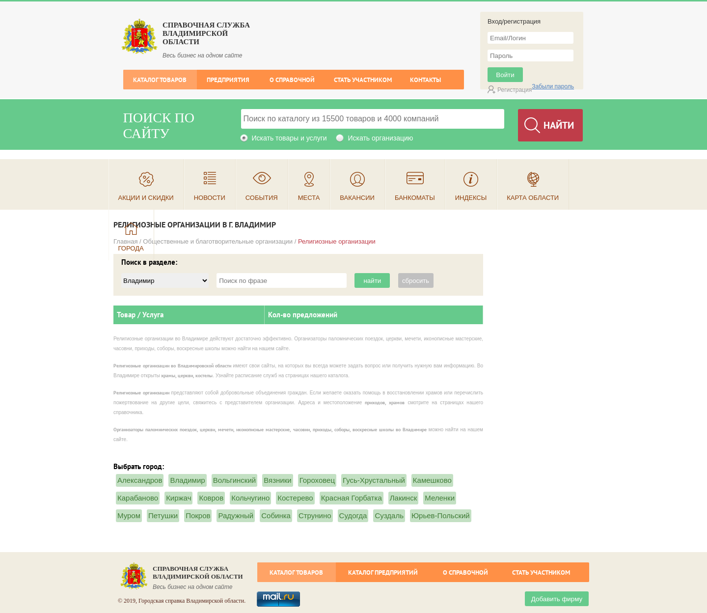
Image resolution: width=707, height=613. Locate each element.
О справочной (292, 80)
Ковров (211, 498)
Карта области (533, 197)
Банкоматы (415, 197)
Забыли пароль (553, 86)
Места (309, 197)
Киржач (178, 498)
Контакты (425, 80)
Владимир (187, 480)
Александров (139, 480)
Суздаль (389, 515)
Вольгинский (234, 480)
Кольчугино (250, 498)
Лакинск (403, 498)
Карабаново (137, 498)
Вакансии (357, 197)
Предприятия (228, 80)
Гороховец (317, 480)
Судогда (353, 515)
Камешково (432, 480)
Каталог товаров (160, 80)
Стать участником (363, 80)
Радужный (235, 515)
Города (131, 248)
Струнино (315, 515)
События (261, 197)
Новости (209, 197)
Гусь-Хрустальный (374, 480)
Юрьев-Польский (440, 515)
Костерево (295, 498)
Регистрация (514, 89)
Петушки (163, 515)
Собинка (276, 515)
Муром (128, 515)
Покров (198, 515)
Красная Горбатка (351, 498)
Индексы (471, 197)
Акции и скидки (146, 197)
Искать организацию (380, 138)
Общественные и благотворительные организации (218, 241)
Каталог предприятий (383, 572)
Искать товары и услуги (289, 138)
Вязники (277, 480)
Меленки (440, 498)
